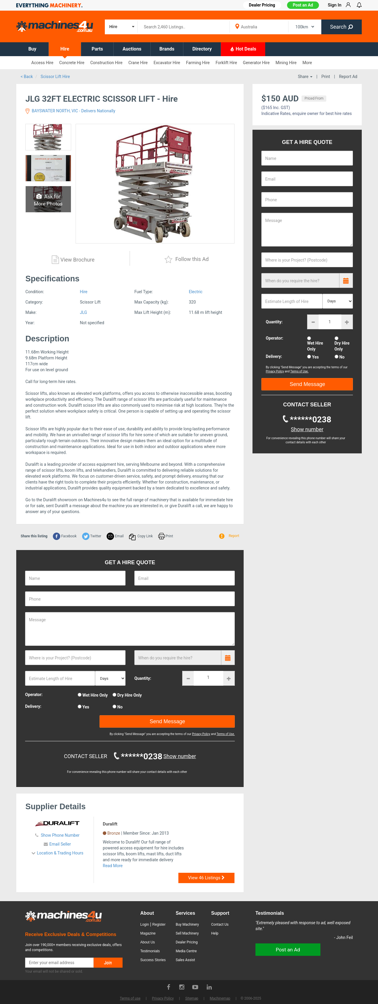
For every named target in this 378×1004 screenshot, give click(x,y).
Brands (167, 49)
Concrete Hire (71, 62)
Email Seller (60, 844)
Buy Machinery (187, 924)
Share (305, 76)
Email (115, 536)
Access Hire (42, 62)
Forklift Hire (226, 62)
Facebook (64, 536)
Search (341, 27)
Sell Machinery (187, 933)
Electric (196, 291)
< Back (27, 76)
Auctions (132, 49)
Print (325, 76)
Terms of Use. (225, 734)
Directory (202, 49)
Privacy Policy (201, 734)
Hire (65, 49)
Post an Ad (303, 5)
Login (144, 924)
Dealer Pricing (187, 942)
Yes (85, 707)
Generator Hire (256, 62)
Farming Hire (198, 62)
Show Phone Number (60, 835)
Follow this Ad (186, 259)
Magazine (148, 933)
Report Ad (348, 76)
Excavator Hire (167, 62)
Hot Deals (243, 49)
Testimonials (150, 951)
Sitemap (191, 998)
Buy (32, 49)
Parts (97, 49)
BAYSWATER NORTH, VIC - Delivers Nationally (70, 110)
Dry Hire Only (129, 695)
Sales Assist (185, 960)
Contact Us (220, 924)
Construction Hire (106, 62)
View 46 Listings (206, 877)
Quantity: (142, 678)
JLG (83, 312)
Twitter (91, 536)
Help (215, 933)
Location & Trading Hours (60, 853)
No (120, 707)
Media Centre (186, 951)
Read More (113, 865)
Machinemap (220, 998)
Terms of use (130, 998)
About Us (147, 942)
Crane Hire (138, 62)
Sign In (334, 5)
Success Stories (153, 960)
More (307, 62)
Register (159, 924)
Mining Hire (286, 62)
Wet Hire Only (95, 695)
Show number (179, 756)
